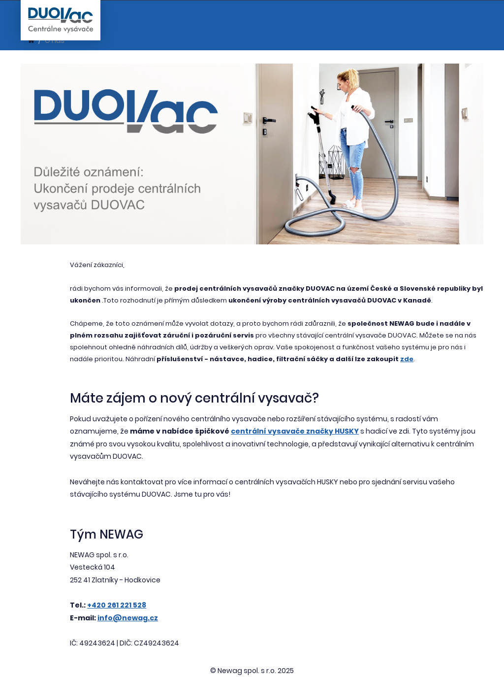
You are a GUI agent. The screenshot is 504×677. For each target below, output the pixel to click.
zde (406, 359)
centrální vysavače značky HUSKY (295, 431)
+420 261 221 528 (116, 605)
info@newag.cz (127, 618)
